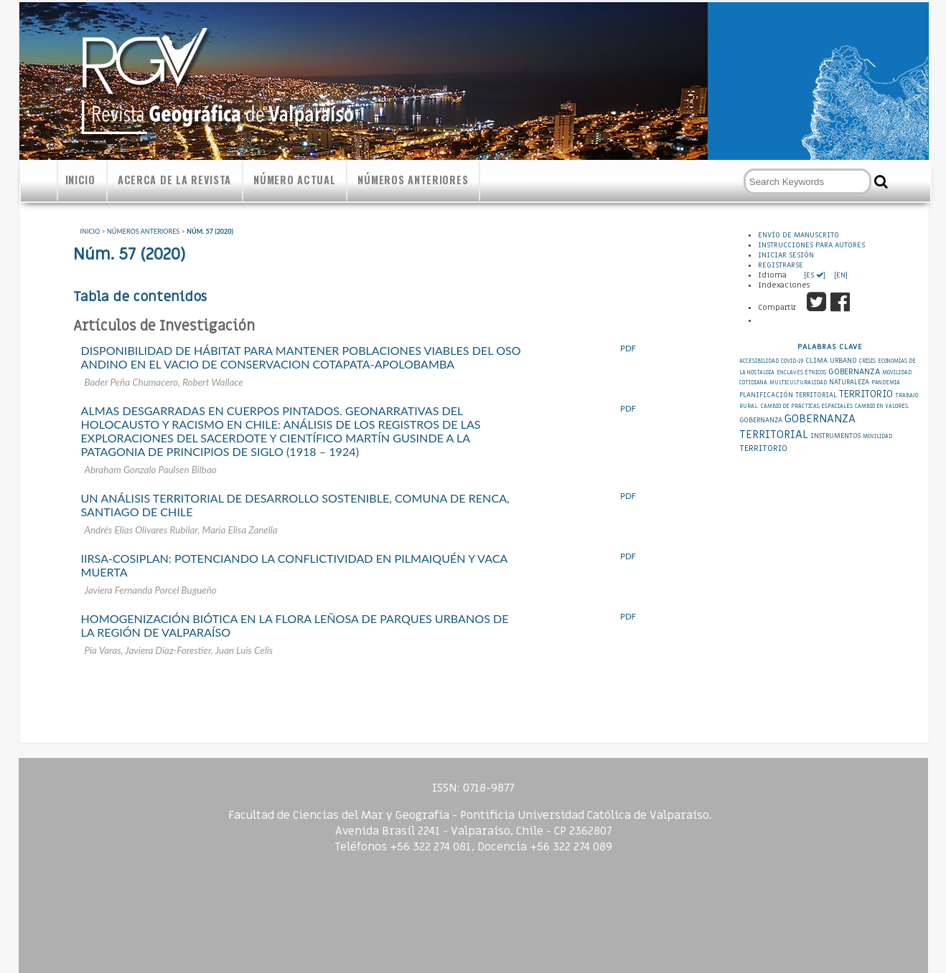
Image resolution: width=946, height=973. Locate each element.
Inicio (80, 179)
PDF (628, 348)
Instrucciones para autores (811, 245)
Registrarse (780, 265)
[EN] (840, 275)
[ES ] (816, 275)
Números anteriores (412, 179)
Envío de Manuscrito (798, 235)
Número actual (294, 179)
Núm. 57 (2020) (210, 231)
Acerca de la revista (174, 179)
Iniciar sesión (786, 255)
